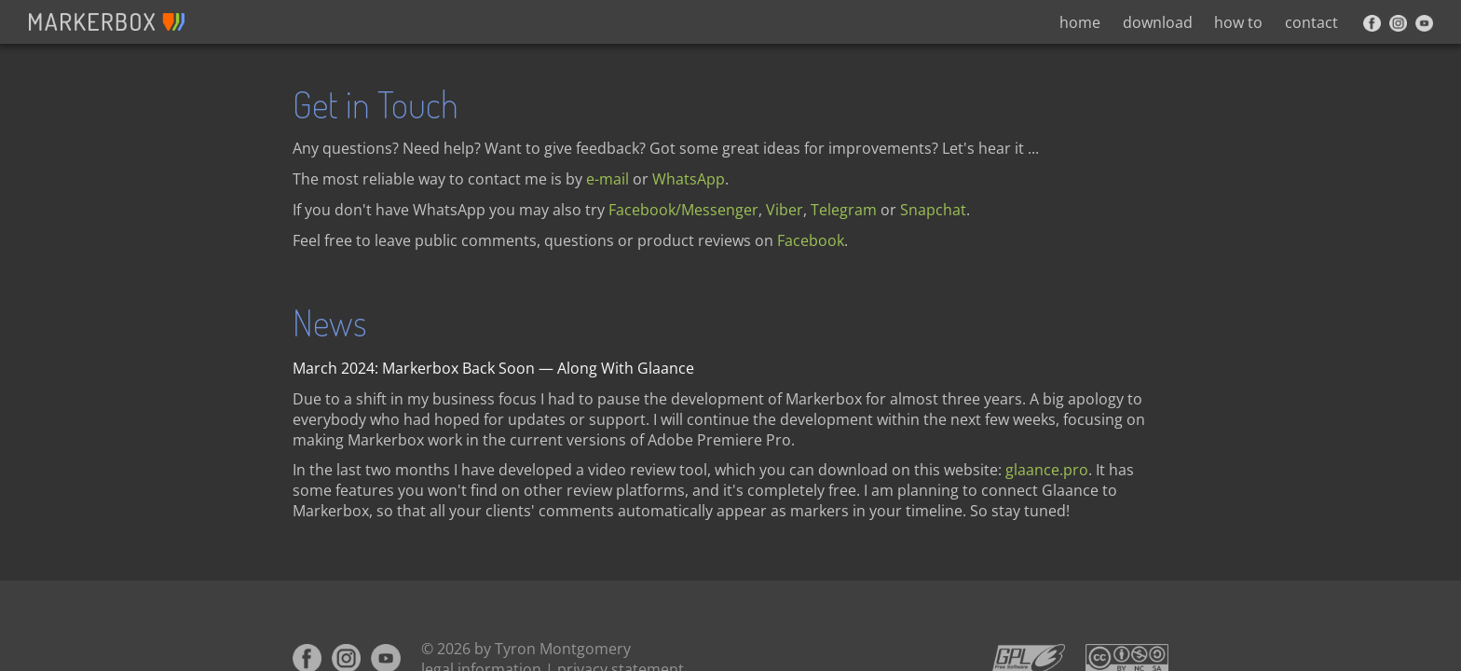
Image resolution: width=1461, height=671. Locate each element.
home (1079, 22)
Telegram (844, 209)
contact (1311, 22)
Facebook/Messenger (683, 209)
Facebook (810, 240)
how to (1238, 22)
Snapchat (933, 209)
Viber (784, 209)
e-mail (607, 179)
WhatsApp (688, 179)
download (1158, 22)
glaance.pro (1046, 469)
